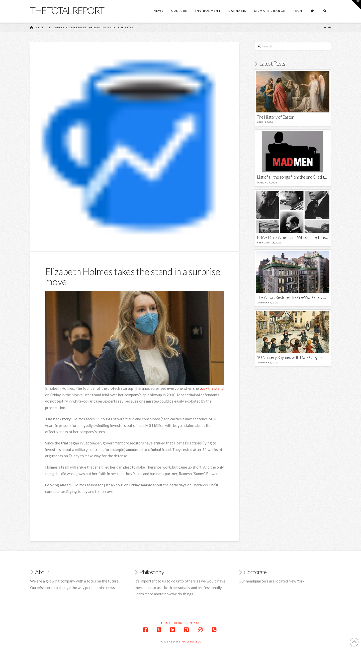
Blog (178, 622)
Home (166, 622)
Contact (193, 622)
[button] (356, 5)
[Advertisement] (136, 511)
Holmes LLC (192, 641)
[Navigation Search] (324, 11)
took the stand (212, 388)
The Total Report (67, 10)
